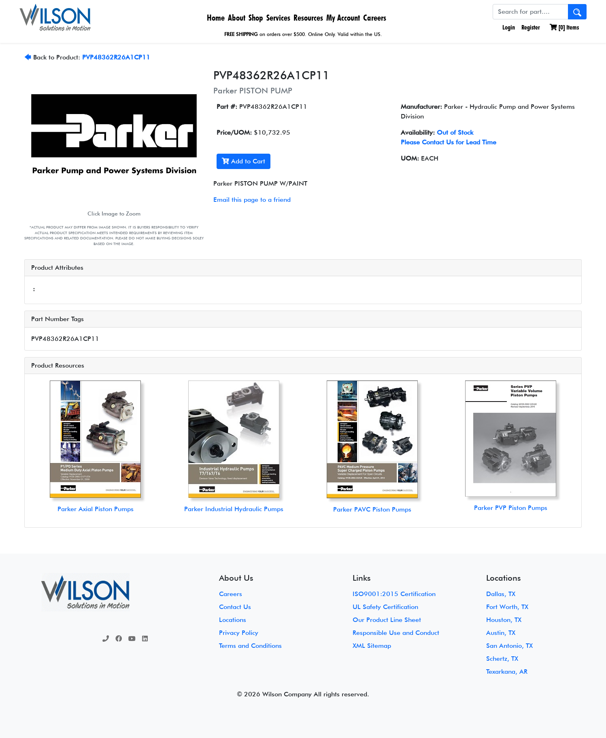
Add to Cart (243, 161)
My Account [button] (343, 18)
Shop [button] (256, 18)
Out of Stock (455, 132)
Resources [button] (308, 18)
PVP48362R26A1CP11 (116, 57)
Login (508, 27)
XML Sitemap (372, 645)
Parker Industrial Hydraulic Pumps (233, 509)
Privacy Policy (238, 632)
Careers (374, 18)
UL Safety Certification (385, 607)
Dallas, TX (500, 594)
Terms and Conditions (250, 645)
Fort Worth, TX (507, 607)
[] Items (564, 27)
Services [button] (278, 18)
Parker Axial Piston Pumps (95, 509)
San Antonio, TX (509, 645)
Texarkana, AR (506, 671)
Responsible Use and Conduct (396, 632)
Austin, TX (500, 632)
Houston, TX (503, 620)
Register (530, 27)
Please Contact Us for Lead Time (448, 142)
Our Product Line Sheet (387, 620)
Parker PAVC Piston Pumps (372, 509)
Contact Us (235, 607)
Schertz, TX (502, 658)
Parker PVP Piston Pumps (510, 508)
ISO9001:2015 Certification (394, 594)
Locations (232, 620)
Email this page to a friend (252, 199)
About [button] (236, 18)
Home (216, 18)
